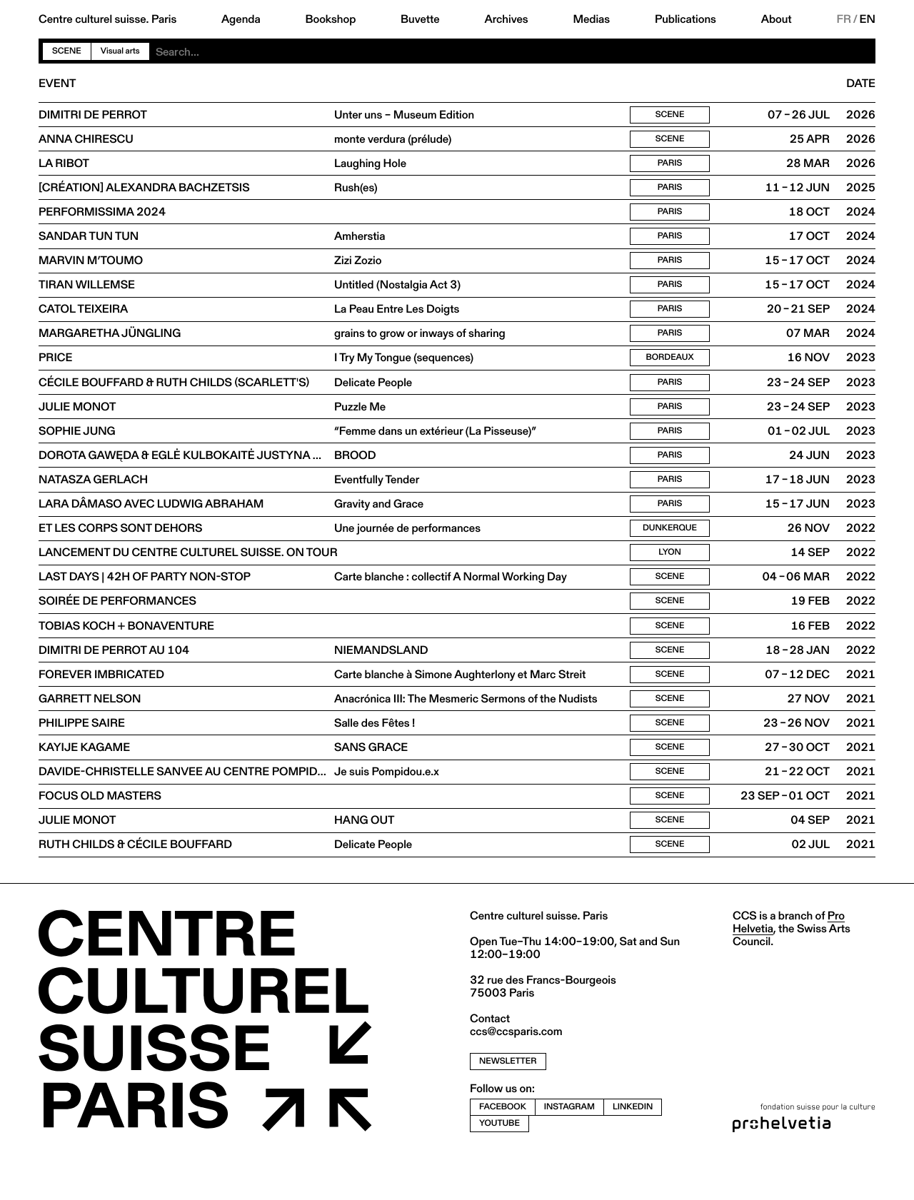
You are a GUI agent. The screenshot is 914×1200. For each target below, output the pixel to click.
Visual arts (120, 51)
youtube (499, 1165)
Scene (66, 51)
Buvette (420, 19)
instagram (569, 1149)
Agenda (241, 19)
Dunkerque (670, 552)
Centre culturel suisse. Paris (107, 19)
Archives (506, 19)
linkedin (633, 1149)
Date (860, 83)
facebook (502, 1149)
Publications (685, 19)
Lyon (669, 578)
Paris (670, 167)
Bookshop (330, 19)
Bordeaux (670, 372)
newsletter (508, 1104)
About (776, 19)
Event (57, 83)
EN (867, 19)
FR (843, 19)
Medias (591, 19)
